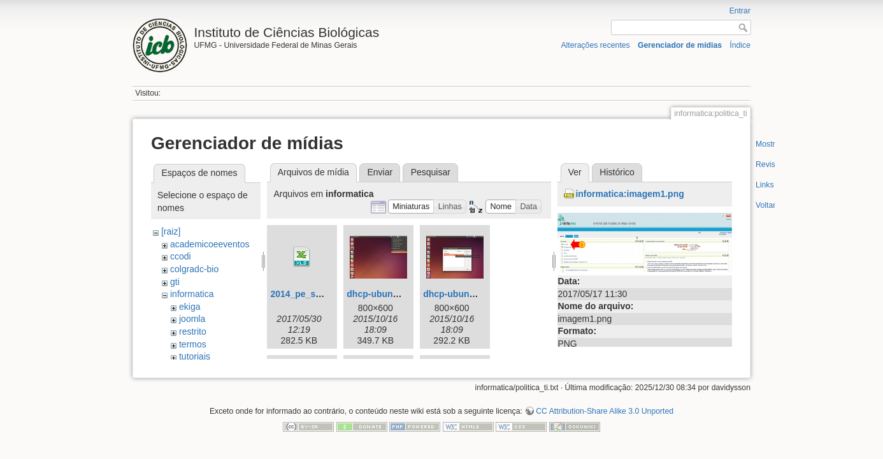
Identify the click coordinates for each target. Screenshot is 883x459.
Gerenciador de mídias (680, 45)
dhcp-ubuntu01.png (388, 294)
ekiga (189, 307)
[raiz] (170, 231)
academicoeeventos (210, 244)
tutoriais (194, 356)
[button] (411, 207)
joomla (192, 319)
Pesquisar (430, 172)
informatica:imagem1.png (629, 194)
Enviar (379, 172)
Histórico (616, 172)
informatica (191, 294)
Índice (739, 45)
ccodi (180, 256)
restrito (192, 331)
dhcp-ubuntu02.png (464, 294)
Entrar (739, 10)
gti (175, 282)
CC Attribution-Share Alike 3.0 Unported (604, 416)
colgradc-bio (194, 269)
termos (192, 344)
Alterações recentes (595, 45)
